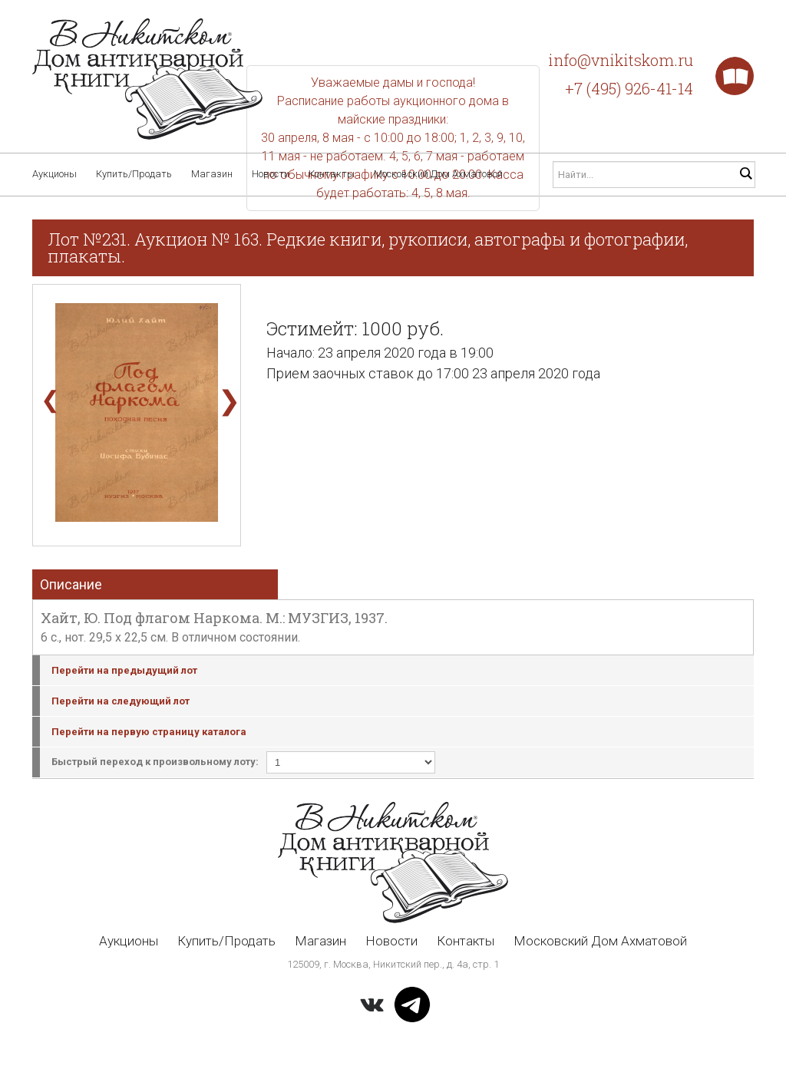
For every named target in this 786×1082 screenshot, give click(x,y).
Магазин (212, 174)
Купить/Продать (134, 174)
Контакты (332, 174)
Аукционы (54, 174)
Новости (270, 174)
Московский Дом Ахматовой (438, 174)
